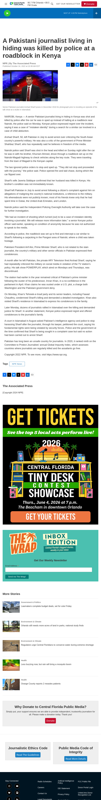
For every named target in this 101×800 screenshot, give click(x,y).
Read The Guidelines (28, 754)
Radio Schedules (45, 782)
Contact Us (42, 793)
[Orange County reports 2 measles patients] (11, 684)
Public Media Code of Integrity (76, 750)
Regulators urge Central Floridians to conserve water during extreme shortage (57, 645)
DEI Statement (64, 788)
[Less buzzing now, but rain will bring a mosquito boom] (11, 665)
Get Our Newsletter (68, 4)
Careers (41, 788)
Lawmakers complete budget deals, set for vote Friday (46, 606)
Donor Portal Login (85, 788)
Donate (90, 4)
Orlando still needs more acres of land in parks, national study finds (52, 625)
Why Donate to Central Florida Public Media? (50, 707)
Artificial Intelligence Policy (66, 782)
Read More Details (76, 758)
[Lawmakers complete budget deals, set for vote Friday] (11, 607)
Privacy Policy (63, 794)
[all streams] (97, 13)
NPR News (17, 364)
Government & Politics (31, 602)
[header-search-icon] (52, 4)
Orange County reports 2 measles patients (41, 684)
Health (24, 660)
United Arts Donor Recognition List (85, 794)
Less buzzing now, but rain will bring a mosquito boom (46, 664)
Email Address (12, 566)
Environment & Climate (31, 622)
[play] (7, 13)
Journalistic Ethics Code (28, 748)
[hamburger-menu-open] (6, 4)
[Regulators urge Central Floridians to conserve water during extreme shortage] (11, 645)
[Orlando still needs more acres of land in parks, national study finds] (11, 626)
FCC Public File (84, 782)
